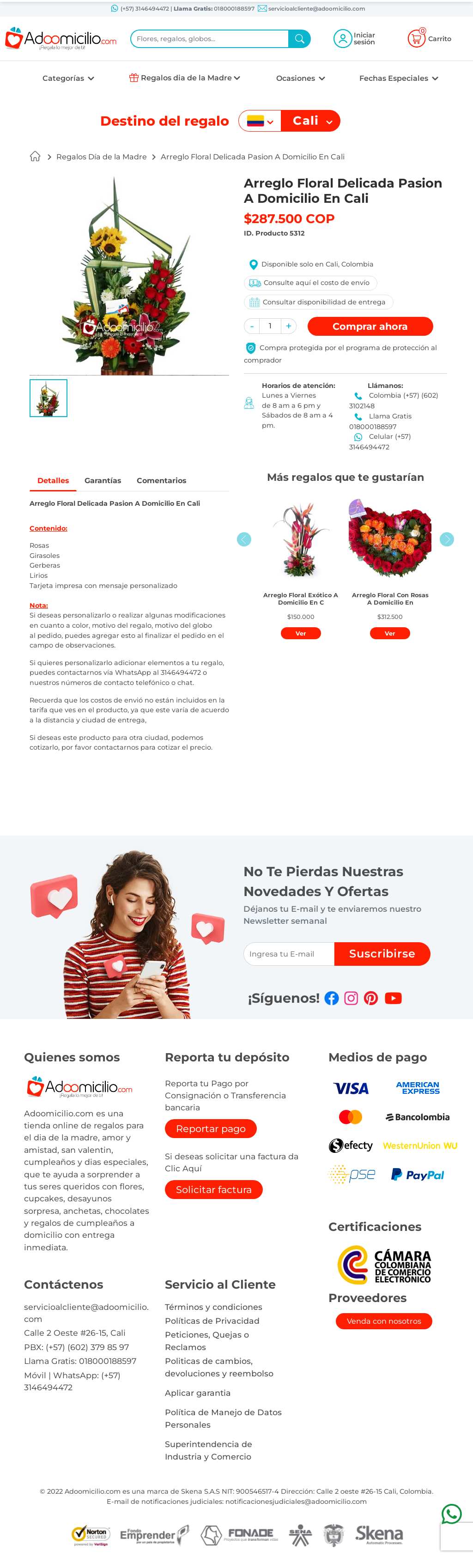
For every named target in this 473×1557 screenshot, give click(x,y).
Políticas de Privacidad (212, 1321)
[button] (48, 398)
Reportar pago (211, 1128)
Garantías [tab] (103, 480)
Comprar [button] (370, 326)
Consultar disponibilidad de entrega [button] (317, 302)
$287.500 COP (289, 218)
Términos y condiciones (213, 1307)
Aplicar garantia (198, 1393)
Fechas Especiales (394, 78)
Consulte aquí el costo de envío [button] (309, 283)
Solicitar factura (214, 1189)
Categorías (64, 78)
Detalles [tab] (53, 480)
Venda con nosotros (384, 1321)
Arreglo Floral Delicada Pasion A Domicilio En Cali (253, 156)
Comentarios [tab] (163, 480)
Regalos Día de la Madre (101, 156)
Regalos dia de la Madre (186, 77)
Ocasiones (296, 78)
